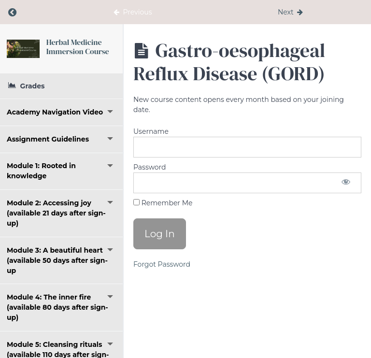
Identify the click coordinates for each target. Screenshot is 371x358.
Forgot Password (161, 264)
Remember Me (162, 203)
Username (151, 131)
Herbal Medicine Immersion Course (77, 47)
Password (149, 167)
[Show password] (345, 182)
